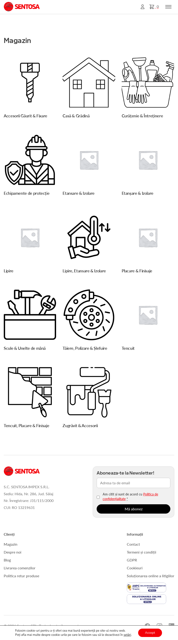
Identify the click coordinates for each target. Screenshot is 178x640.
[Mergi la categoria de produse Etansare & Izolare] (89, 166)
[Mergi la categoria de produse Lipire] (30, 243)
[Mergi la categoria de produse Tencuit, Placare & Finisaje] (30, 398)
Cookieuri (135, 568)
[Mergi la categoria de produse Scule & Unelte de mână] (30, 320)
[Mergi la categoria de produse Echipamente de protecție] (30, 166)
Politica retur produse (21, 575)
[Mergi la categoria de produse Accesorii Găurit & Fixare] (30, 88)
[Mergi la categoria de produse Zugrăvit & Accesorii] (89, 398)
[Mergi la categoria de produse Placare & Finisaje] (148, 243)
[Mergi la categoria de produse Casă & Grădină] (89, 88)
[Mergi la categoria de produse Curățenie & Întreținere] (148, 88)
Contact (133, 544)
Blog (7, 560)
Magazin (10, 544)
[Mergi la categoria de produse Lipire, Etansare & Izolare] (89, 243)
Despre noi (12, 552)
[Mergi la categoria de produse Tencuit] (148, 320)
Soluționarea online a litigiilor (150, 575)
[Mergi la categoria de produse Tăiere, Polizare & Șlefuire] (89, 320)
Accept (150, 632)
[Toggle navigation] (168, 6)
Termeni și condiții (141, 552)
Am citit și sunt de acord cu (130, 496)
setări (127, 635)
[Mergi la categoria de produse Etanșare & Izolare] (148, 166)
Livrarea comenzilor (19, 568)
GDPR (132, 560)
